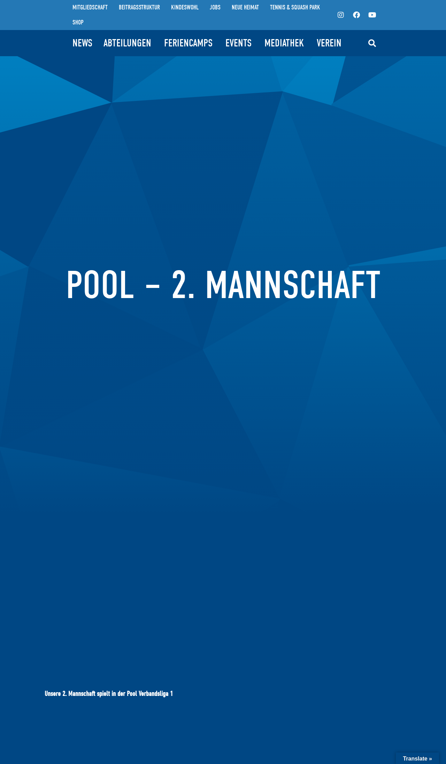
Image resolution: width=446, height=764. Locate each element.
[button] (372, 43)
